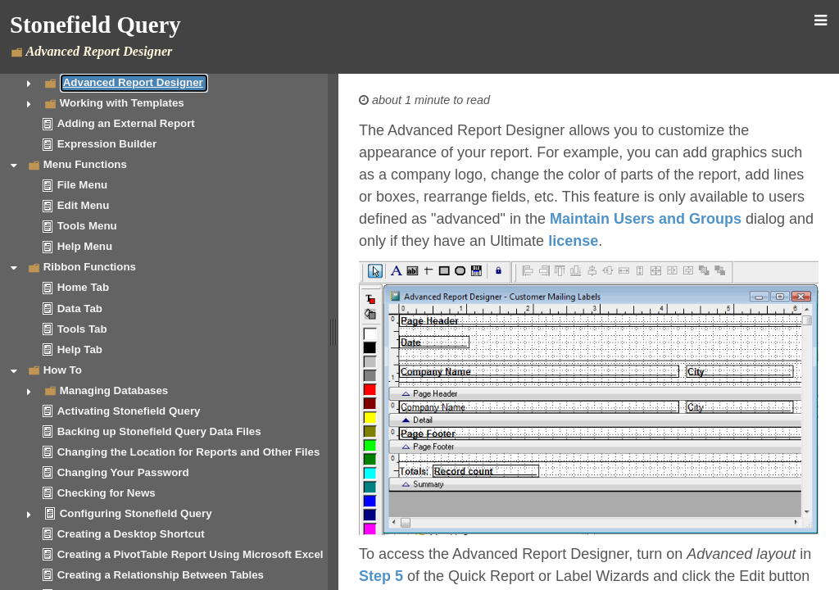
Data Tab (79, 308)
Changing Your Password (123, 472)
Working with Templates (122, 103)
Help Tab (79, 349)
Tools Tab (82, 329)
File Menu (82, 185)
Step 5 (381, 576)
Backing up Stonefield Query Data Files (159, 431)
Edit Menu (83, 205)
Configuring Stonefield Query (136, 513)
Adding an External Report (126, 123)
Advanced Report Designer (133, 82)
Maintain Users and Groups (645, 219)
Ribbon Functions (89, 267)
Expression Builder (106, 144)
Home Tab (83, 287)
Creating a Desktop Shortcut (131, 534)
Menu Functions (85, 164)
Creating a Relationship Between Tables (160, 575)
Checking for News (106, 493)
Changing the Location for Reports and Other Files (188, 452)
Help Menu (84, 246)
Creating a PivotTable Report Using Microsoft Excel (190, 554)
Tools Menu (87, 226)
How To (62, 370)
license (573, 241)
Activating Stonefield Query (129, 411)
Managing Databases (114, 390)
